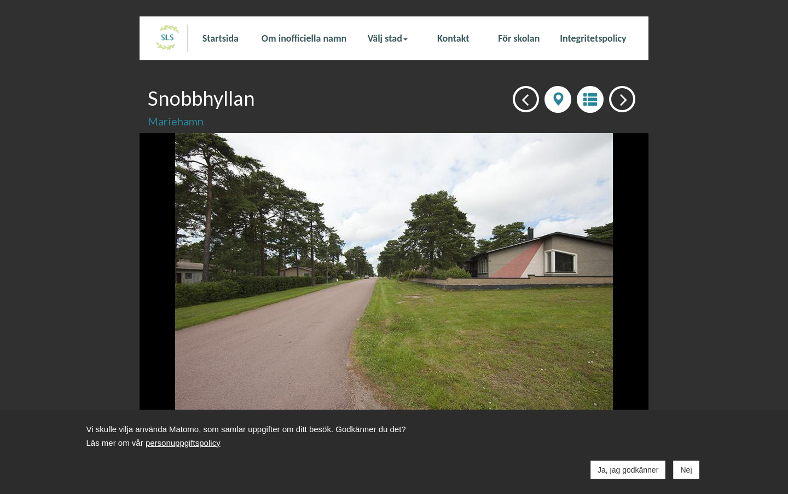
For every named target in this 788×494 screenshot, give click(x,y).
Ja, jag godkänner (628, 470)
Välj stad (388, 38)
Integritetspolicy (593, 38)
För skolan (519, 38)
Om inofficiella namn (304, 38)
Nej (686, 470)
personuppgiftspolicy (183, 442)
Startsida (220, 38)
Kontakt (453, 38)
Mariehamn (176, 121)
